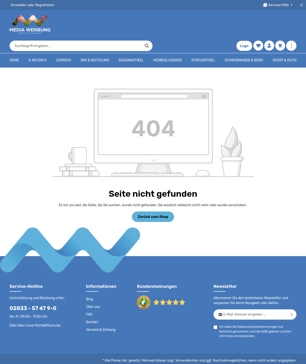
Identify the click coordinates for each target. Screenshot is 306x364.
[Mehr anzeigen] (291, 24)
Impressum (199, 357)
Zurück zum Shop (153, 202)
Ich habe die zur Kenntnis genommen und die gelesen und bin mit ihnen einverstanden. (256, 316)
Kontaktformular (47, 311)
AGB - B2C (159, 357)
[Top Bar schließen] (301, 5)
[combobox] (147, 24)
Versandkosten (191, 346)
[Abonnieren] (291, 300)
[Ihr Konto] (269, 24)
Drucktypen (220, 357)
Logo (244, 24)
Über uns (93, 293)
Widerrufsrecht (243, 357)
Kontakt (91, 308)
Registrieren (43, 5)
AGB (250, 317)
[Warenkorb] (280, 24)
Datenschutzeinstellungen (277, 357)
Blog (89, 285)
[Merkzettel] (257, 24)
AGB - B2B (179, 357)
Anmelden (18, 5)
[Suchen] (218, 24)
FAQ (89, 300)
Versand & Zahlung (100, 315)
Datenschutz (137, 357)
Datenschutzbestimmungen (256, 312)
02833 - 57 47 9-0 (30, 294)
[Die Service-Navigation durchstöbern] (278, 5)
